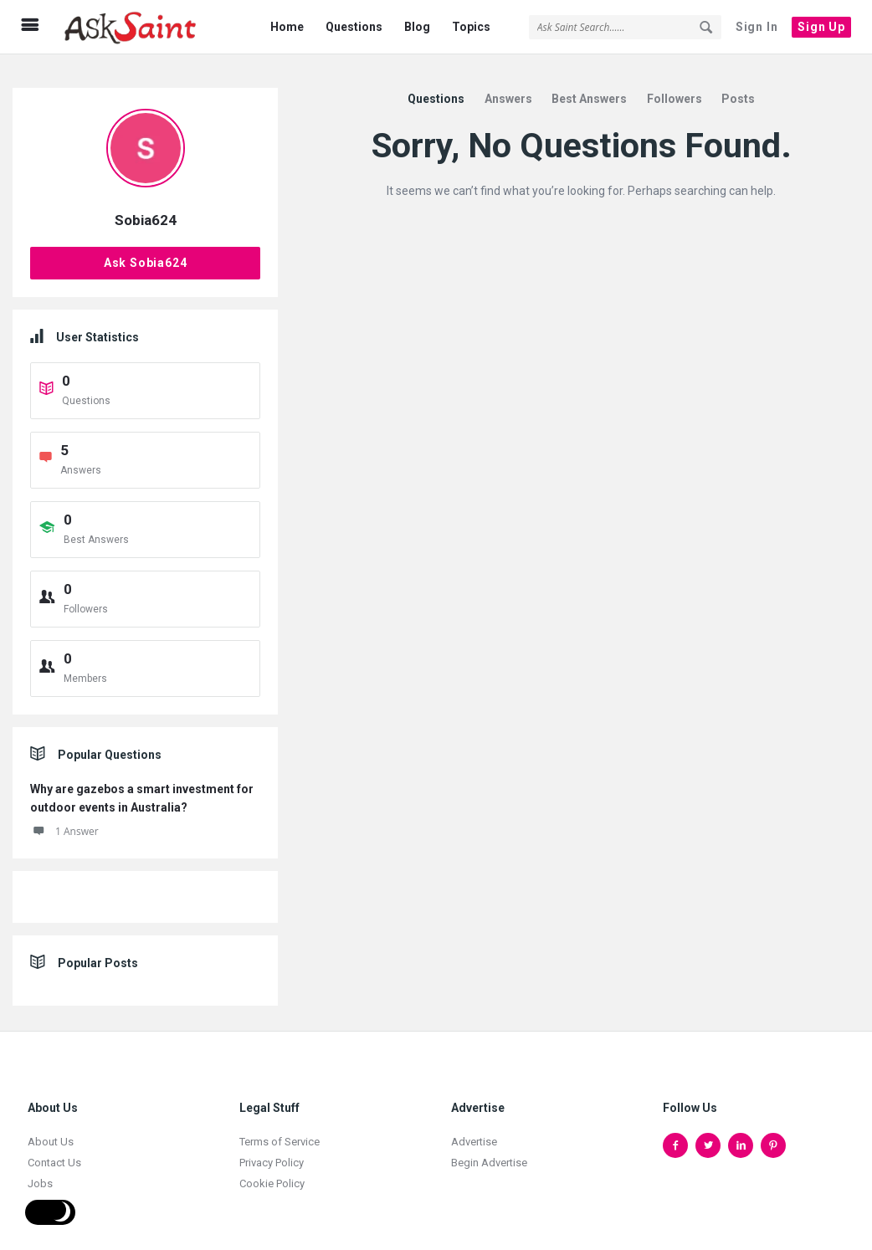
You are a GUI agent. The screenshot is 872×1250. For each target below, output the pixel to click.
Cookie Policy (272, 1173)
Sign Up (821, 26)
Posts (738, 88)
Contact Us (54, 1152)
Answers (508, 88)
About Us (51, 1131)
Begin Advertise (489, 1152)
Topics (471, 26)
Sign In (757, 26)
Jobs (40, 1173)
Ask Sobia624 (145, 252)
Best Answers (589, 88)
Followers (674, 88)
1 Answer (64, 821)
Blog (417, 26)
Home (287, 26)
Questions (354, 26)
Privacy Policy (271, 1152)
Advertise (474, 1131)
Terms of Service (279, 1131)
